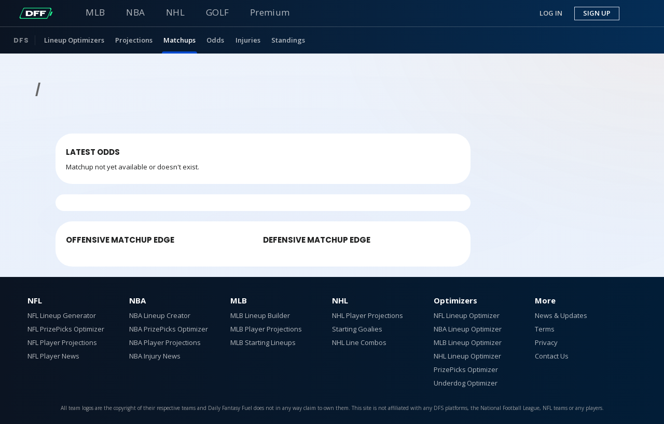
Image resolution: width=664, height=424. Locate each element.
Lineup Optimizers (74, 40)
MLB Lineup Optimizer (468, 342)
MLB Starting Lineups (263, 342)
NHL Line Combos (359, 342)
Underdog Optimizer (465, 383)
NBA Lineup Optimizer (468, 329)
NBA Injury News (155, 356)
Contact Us (552, 356)
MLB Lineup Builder (260, 315)
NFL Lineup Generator (61, 315)
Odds (215, 40)
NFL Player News (53, 356)
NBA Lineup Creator (159, 315)
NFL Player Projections (62, 342)
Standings (288, 40)
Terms (545, 329)
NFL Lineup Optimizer (467, 315)
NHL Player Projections (367, 315)
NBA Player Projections (165, 342)
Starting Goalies (357, 329)
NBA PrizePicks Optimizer (168, 329)
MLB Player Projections (266, 329)
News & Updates (561, 315)
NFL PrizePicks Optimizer (65, 329)
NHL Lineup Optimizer (467, 356)
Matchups (179, 40)
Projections (134, 40)
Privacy (546, 342)
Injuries (248, 40)
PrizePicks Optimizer (466, 369)
